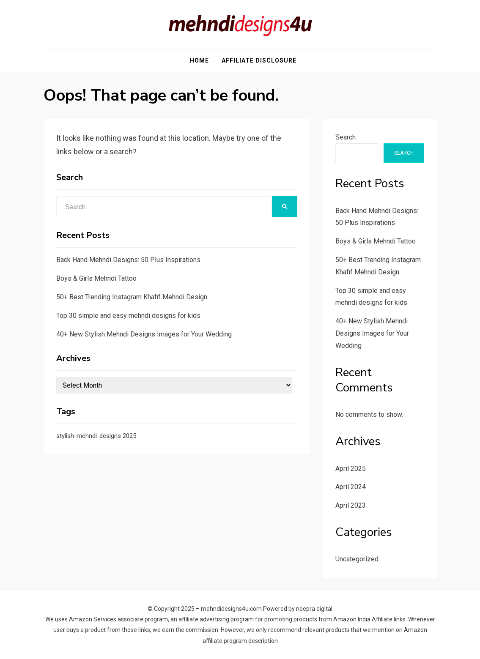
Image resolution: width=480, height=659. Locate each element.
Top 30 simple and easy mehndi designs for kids (128, 316)
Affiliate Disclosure (259, 60)
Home (199, 60)
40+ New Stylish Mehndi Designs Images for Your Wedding (144, 334)
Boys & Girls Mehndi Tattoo (96, 278)
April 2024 (350, 487)
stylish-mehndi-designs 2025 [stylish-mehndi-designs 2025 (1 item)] (96, 436)
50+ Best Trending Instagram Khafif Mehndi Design (131, 297)
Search (345, 137)
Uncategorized (357, 559)
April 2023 (350, 505)
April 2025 (350, 469)
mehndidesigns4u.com (231, 608)
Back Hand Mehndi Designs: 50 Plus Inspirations (128, 260)
